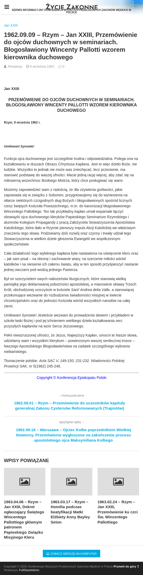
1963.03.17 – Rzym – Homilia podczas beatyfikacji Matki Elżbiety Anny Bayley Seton (70, 512)
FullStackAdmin (29, 570)
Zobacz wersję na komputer (71, 553)
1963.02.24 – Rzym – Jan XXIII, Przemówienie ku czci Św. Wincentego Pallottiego (118, 512)
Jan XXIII (11, 25)
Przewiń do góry (126, 566)
